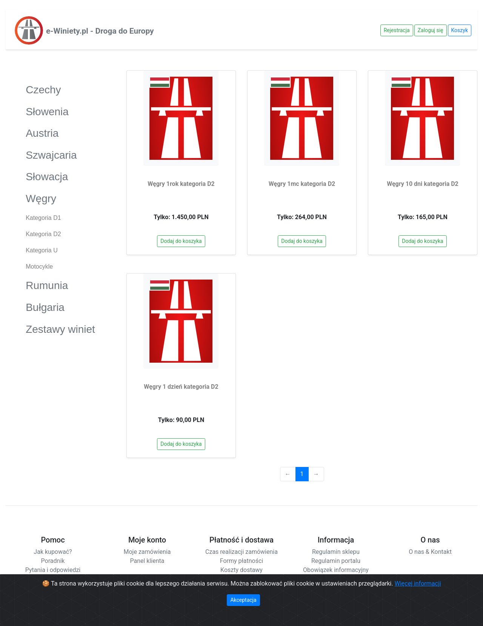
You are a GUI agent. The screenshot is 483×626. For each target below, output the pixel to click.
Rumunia (60, 285)
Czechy (60, 89)
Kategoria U (42, 250)
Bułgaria (60, 307)
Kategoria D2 (43, 234)
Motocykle (39, 266)
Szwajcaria (60, 154)
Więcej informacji (418, 583)
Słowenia (60, 111)
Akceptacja (243, 600)
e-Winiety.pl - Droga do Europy (100, 31)
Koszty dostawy (241, 569)
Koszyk (459, 30)
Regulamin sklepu (336, 551)
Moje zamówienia (147, 551)
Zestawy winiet (60, 329)
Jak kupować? (53, 551)
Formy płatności (241, 560)
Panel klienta (147, 560)
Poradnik (53, 560)
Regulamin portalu (335, 560)
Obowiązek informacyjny (336, 569)
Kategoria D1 (43, 218)
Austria (60, 133)
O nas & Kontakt (430, 551)
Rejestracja (397, 30)
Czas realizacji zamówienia (241, 551)
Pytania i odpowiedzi (52, 569)
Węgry (60, 198)
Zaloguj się (430, 30)
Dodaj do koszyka (181, 241)
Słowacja (60, 176)
